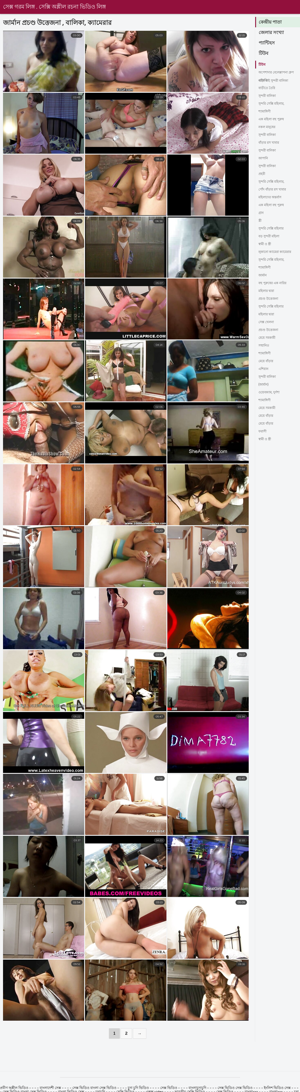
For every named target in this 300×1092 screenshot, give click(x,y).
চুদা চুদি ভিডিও (138, 1088)
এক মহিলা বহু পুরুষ (271, 119)
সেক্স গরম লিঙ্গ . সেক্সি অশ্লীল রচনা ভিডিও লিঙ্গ (54, 7)
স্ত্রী (260, 221)
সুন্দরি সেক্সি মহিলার (272, 228)
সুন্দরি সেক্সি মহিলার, (272, 104)
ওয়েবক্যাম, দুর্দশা (269, 392)
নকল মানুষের (267, 127)
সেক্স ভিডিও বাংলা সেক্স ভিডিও (94, 1088)
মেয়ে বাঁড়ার (266, 361)
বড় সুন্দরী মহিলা (269, 236)
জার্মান (263, 275)
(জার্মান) (264, 384)
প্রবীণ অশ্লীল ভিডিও (14, 1088)
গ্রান (261, 213)
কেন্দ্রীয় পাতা (270, 22)
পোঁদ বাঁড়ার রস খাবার (273, 189)
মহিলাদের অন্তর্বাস (271, 197)
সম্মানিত (264, 345)
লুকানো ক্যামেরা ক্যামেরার (276, 252)
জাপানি (263, 158)
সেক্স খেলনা (266, 322)
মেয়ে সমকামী (267, 338)
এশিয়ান (263, 369)
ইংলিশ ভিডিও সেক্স (278, 1088)
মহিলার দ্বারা (267, 291)
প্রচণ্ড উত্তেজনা (268, 299)
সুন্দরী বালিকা (268, 96)
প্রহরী (262, 174)
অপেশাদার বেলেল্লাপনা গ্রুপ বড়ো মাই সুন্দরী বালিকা (277, 73)
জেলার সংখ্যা (271, 33)
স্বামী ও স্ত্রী (265, 244)
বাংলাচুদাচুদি (197, 1088)
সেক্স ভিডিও (169, 1088)
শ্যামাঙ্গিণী (265, 111)
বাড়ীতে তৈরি (267, 88)
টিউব (264, 53)
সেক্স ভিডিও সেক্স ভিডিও (235, 1088)
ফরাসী (263, 431)
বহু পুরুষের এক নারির (273, 283)
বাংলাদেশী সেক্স (50, 1088)
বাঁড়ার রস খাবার (269, 143)
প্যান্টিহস (267, 43)
